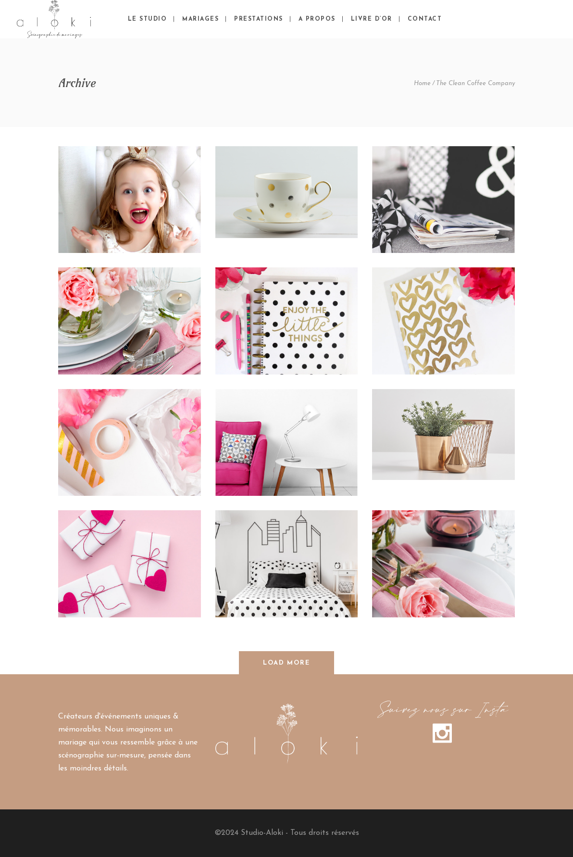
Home (422, 83)
